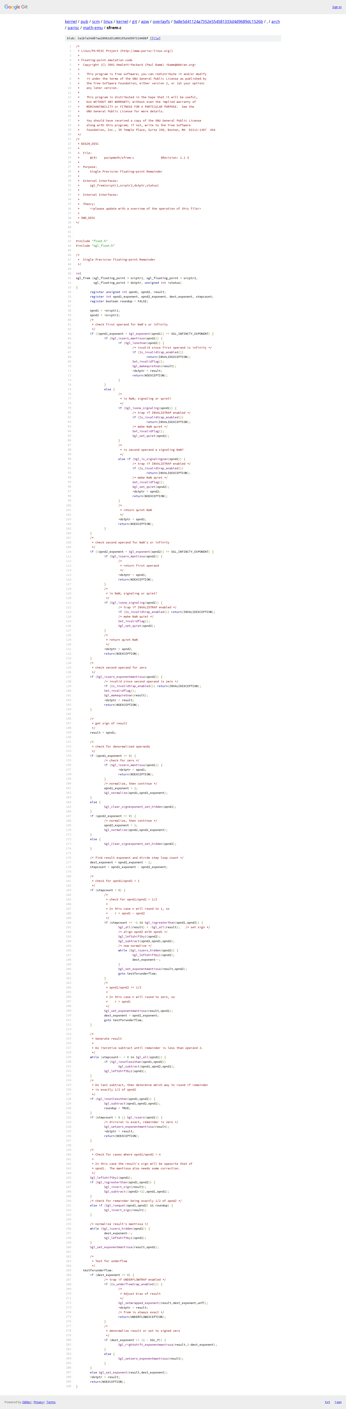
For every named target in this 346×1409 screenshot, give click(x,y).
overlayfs (161, 21)
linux (108, 21)
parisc (73, 27)
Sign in (337, 7)
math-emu (93, 27)
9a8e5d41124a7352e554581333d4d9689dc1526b (218, 21)
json (338, 1402)
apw (145, 21)
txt (327, 1402)
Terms (51, 1402)
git (134, 21)
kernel (71, 21)
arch (275, 21)
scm (96, 21)
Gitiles (26, 1402)
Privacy (39, 1402)
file (155, 38)
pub (84, 21)
